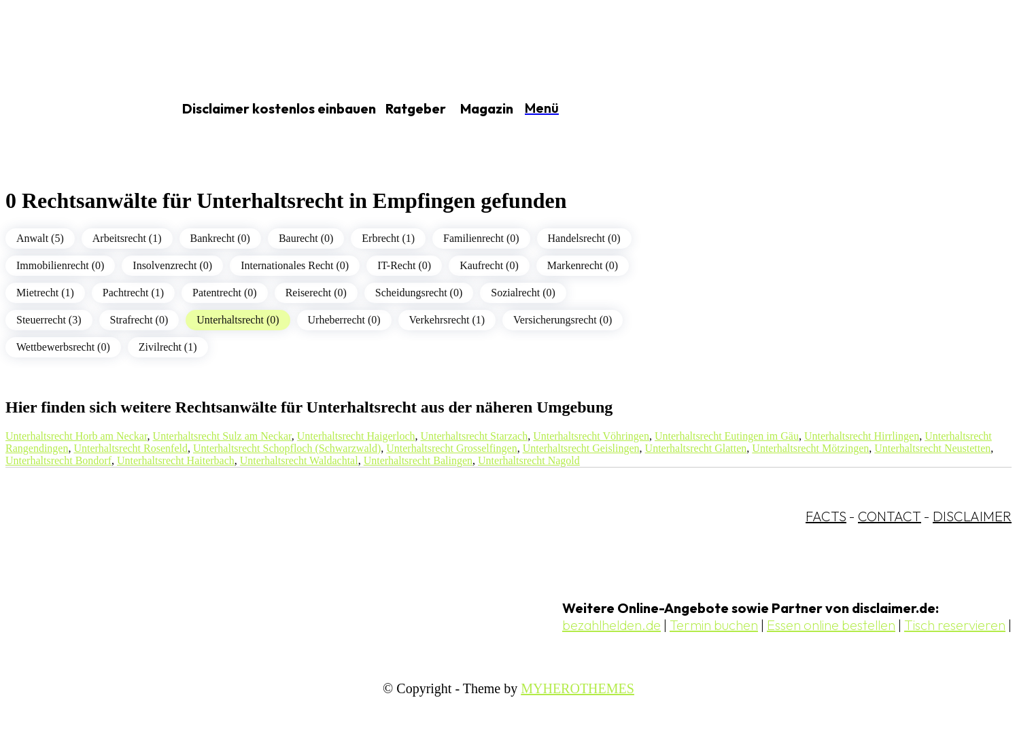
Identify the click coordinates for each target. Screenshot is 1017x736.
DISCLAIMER (972, 516)
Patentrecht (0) (224, 292)
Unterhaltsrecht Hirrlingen (861, 436)
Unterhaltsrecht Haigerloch (356, 436)
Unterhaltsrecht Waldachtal (299, 460)
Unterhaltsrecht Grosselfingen (451, 448)
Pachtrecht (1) (133, 292)
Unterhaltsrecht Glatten (696, 448)
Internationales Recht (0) (295, 265)
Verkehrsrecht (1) (447, 320)
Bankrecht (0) (220, 238)
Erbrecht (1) (388, 238)
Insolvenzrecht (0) (172, 265)
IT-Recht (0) (404, 265)
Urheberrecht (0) (344, 320)
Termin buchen (714, 624)
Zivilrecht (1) (168, 347)
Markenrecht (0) (582, 265)
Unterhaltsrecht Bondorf (58, 460)
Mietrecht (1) (45, 292)
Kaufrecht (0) (489, 265)
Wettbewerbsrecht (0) (63, 347)
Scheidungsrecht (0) (418, 292)
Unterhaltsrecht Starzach (474, 436)
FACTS (826, 516)
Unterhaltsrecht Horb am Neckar (76, 436)
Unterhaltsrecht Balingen (418, 460)
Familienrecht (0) (481, 238)
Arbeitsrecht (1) (127, 238)
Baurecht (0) (306, 238)
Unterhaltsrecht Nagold (529, 460)
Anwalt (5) (40, 238)
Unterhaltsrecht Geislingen (581, 448)
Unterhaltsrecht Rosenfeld (130, 448)
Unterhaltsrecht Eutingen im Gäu (727, 436)
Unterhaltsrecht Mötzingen (810, 448)
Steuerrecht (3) (49, 320)
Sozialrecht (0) (523, 292)
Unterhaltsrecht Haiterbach (176, 460)
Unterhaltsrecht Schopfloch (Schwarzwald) (287, 448)
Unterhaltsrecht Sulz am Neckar (222, 436)
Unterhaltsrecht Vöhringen (591, 436)
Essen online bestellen (831, 624)
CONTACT (889, 516)
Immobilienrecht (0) (60, 265)
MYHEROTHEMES (577, 688)
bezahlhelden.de (611, 624)
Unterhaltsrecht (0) (237, 320)
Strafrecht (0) (139, 320)
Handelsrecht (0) (584, 238)
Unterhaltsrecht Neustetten (932, 448)
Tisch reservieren (954, 624)
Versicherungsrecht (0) (562, 320)
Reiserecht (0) (316, 292)
